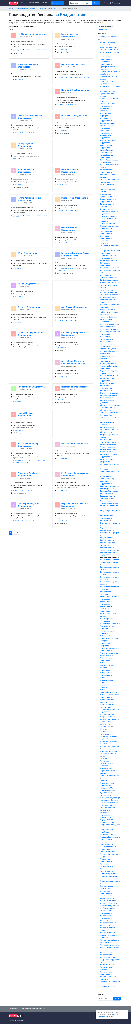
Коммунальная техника (109, 226)
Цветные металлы (107, 898)
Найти (96, 3)
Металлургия (105, 341)
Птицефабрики (105, 619)
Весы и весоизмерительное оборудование (107, 103)
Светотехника (105, 727)
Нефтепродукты (106, 390)
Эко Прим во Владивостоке (74, 307)
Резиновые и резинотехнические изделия (107, 631)
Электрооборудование (108, 945)
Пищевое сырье (106, 494)
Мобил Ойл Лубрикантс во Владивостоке (30, 333)
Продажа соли (105, 538)
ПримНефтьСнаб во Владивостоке (27, 474)
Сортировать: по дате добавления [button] (19, 29)
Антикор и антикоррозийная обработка (106, 81)
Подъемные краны (107, 528)
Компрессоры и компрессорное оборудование (106, 231)
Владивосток (34, 3)
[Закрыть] (125, 1012)
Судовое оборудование (108, 790)
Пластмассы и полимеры (109, 506)
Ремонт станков (106, 670)
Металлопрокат (106, 339)
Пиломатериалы (106, 489)
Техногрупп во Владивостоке (32, 387)
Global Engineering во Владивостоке (28, 65)
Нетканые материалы (108, 383)
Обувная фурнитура (107, 447)
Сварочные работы (107, 724)
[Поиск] (80, 3)
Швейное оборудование (109, 906)
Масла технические (107, 297)
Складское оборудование (109, 746)
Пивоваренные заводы (108, 486)
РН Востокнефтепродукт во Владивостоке (74, 474)
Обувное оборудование (108, 449)
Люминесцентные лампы (109, 283)
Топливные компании (108, 835)
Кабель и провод (106, 209)
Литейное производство (109, 280)
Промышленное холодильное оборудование (106, 608)
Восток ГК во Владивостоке (74, 198)
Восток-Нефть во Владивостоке (69, 35)
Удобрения (104, 857)
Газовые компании (107, 123)
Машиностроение (106, 310)
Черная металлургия (107, 903)
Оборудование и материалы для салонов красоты (109, 434)
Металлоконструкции (108, 329)
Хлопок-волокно (106, 896)
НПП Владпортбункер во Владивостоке (29, 444)
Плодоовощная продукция (110, 511)
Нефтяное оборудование (109, 393)
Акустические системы (108, 76)
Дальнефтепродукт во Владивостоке (28, 504)
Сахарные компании (107, 717)
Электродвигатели (107, 923)
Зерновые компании (107, 197)
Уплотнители (105, 864)
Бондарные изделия (107, 91)
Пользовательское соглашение (33, 1009)
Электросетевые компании (110, 947)
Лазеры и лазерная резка (109, 260)
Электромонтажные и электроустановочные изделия (108, 935)
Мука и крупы (105, 361)
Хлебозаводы (105, 888)
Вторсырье (104, 116)
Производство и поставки (108, 37)
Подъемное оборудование (110, 523)
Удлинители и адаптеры (109, 854)
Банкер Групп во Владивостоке (25, 144)
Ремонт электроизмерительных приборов (109, 684)
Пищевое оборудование (109, 491)
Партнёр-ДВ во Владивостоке (75, 90)
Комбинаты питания (107, 224)
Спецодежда (104, 758)
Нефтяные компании (108, 395)
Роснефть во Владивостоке (74, 443)
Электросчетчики (106, 955)
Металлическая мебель (109, 324)
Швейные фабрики (107, 908)
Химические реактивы (108, 874)
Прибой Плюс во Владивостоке (26, 414)
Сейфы (102, 729)
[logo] (17, 3)
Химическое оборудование (110, 876)
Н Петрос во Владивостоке (74, 387)
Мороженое (104, 354)
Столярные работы (107, 783)
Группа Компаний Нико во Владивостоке (30, 199)
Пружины (103, 616)
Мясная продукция (107, 364)
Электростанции (106, 952)
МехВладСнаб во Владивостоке (69, 170)
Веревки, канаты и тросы (109, 99)
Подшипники (105, 521)
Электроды (104, 925)
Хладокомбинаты (106, 886)
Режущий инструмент (108, 626)
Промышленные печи (108, 614)
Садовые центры (106, 714)
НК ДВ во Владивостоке (73, 64)
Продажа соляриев (107, 540)
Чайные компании (107, 901)
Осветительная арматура (109, 464)
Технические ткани (107, 822)
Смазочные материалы (109, 751)
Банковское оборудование (110, 86)
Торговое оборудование (109, 837)
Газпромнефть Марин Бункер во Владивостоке (75, 254)
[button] (48, 8)
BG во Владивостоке (27, 253)
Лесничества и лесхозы (109, 268)
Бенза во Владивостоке (29, 307)
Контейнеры (104, 241)
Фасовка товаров (106, 871)
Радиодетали (105, 621)
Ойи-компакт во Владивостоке (69, 228)
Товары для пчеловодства (110, 825)
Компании (46, 3)
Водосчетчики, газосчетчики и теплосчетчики (105, 110)
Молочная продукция (108, 349)
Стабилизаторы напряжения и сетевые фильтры (108, 770)
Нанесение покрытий (108, 376)
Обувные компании (107, 452)
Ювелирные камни (107, 987)
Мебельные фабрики (108, 317)
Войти (105, 3)
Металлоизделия (106, 327)
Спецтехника (105, 761)
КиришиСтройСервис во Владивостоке (73, 333)
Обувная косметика (107, 444)
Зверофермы (105, 194)
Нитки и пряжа (105, 398)
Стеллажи (103, 781)
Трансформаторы (106, 844)
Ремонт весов (105, 636)
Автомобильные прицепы (109, 52)
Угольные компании (107, 852)
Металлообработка (107, 337)
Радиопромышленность (109, 624)
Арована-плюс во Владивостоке (26, 170)
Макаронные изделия (108, 290)
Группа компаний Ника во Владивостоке (30, 116)
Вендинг (103, 96)
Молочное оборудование (109, 351)
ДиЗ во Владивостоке (28, 284)
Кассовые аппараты (107, 216)
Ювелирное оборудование (110, 982)
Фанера (102, 869)
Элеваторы (104, 920)
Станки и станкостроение (109, 776)
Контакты (14, 1009)
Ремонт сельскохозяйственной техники (108, 665)
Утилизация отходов (107, 866)
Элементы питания (107, 965)
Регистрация (115, 3)
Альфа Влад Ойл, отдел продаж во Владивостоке (73, 362)
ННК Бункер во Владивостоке (32, 34)
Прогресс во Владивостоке (74, 115)
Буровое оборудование (108, 94)
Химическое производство (110, 881)
